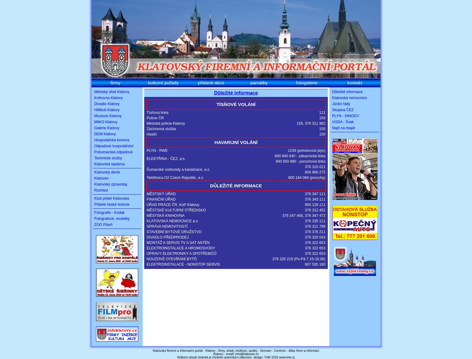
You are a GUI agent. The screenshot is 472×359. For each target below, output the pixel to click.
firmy (115, 82)
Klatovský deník (107, 172)
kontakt (354, 82)
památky (259, 82)
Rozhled (101, 190)
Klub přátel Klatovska (111, 198)
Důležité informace (236, 92)
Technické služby (108, 158)
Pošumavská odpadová (113, 152)
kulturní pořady (163, 82)
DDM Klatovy (105, 134)
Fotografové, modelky (112, 219)
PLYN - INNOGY (345, 116)
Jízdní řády (341, 104)
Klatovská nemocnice (349, 98)
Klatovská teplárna (109, 164)
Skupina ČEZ (343, 110)
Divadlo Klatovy (107, 104)
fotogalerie (307, 82)
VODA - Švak (343, 122)
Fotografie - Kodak (109, 213)
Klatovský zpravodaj (110, 184)
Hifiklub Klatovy (107, 110)
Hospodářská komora (111, 140)
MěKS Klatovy (105, 122)
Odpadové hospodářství (113, 146)
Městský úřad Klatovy (111, 92)
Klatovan (101, 178)
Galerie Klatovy (106, 128)
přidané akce (211, 82)
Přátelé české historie (111, 204)
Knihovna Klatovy (108, 98)
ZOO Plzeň (103, 225)
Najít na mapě (343, 128)
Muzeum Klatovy (108, 116)
